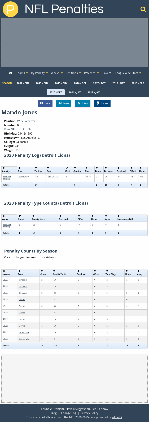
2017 (5, 306)
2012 (5, 279)
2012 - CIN (23, 83)
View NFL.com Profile (17, 129)
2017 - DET (99, 83)
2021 (5, 332)
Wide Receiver (26, 121)
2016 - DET (80, 83)
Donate (102, 103)
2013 (5, 286)
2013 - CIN (42, 83)
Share (45, 103)
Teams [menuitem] (20, 73)
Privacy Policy (89, 413)
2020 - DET (56, 92)
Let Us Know (100, 409)
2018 (5, 312)
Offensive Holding (7, 177)
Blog (54, 413)
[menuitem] (10, 73)
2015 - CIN (61, 83)
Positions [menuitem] (72, 73)
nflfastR (117, 417)
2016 (5, 299)
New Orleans (53, 177)
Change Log (68, 413)
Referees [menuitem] (89, 73)
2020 (5, 325)
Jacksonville (24, 332)
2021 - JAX (75, 92)
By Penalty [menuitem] (38, 73)
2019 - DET (138, 83)
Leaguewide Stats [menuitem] (126, 73)
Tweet (64, 103)
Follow (83, 103)
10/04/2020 (24, 177)
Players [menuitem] (106, 73)
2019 (5, 319)
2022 (5, 339)
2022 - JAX (94, 92)
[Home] (143, 10)
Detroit (22, 300)
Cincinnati (23, 280)
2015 (5, 293)
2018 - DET (118, 83)
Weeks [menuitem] (55, 73)
